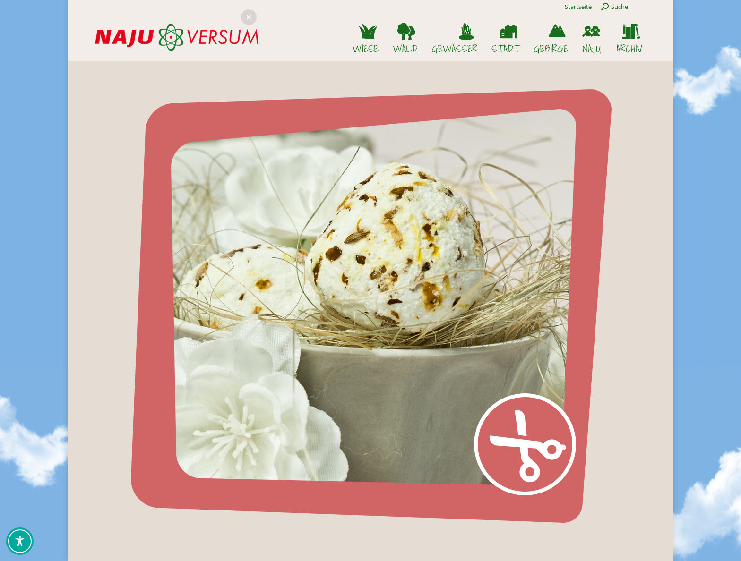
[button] (249, 17)
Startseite (578, 6)
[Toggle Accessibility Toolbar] (20, 541)
